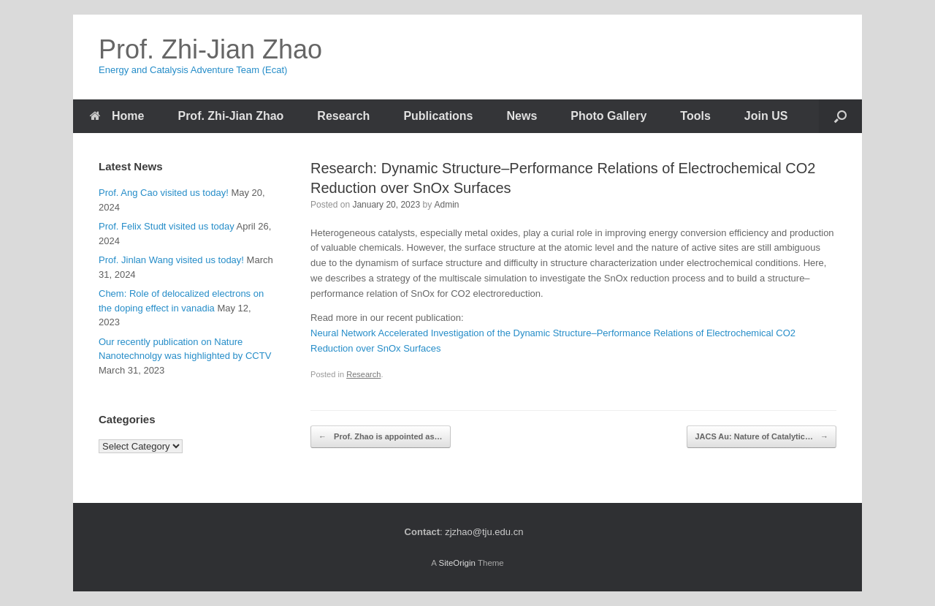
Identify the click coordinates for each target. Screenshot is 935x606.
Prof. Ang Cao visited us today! (164, 192)
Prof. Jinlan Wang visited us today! (171, 259)
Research (343, 116)
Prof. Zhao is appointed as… (380, 437)
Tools (695, 116)
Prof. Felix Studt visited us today (166, 226)
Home (117, 116)
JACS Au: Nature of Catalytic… (761, 437)
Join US (766, 116)
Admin (447, 205)
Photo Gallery (608, 116)
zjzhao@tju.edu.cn (484, 531)
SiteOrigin (457, 562)
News (522, 116)
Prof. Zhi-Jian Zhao (230, 116)
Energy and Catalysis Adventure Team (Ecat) (193, 69)
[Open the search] (840, 116)
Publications (438, 116)
